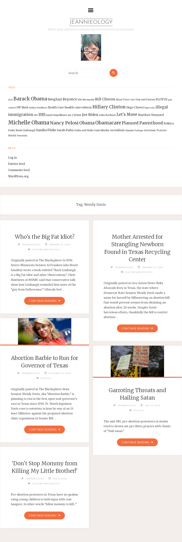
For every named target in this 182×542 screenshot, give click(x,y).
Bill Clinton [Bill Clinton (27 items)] (105, 99)
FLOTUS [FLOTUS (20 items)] (161, 99)
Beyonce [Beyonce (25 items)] (70, 99)
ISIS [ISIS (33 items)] (42, 114)
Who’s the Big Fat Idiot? (44, 236)
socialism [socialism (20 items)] (117, 130)
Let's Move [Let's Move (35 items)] (127, 114)
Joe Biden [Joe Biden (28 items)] (90, 114)
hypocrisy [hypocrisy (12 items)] (149, 107)
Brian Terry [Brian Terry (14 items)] (123, 99)
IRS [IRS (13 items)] (36, 115)
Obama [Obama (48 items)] (87, 123)
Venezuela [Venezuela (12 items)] (22, 135)
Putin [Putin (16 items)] (11, 130)
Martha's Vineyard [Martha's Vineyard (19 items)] (151, 115)
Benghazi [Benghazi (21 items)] (55, 99)
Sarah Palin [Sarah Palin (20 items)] (65, 130)
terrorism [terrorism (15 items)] (150, 130)
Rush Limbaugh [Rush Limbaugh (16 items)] (25, 130)
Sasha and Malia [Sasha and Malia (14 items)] (83, 130)
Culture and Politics (46, 249)
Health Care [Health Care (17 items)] (56, 107)
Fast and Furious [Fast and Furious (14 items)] (145, 99)
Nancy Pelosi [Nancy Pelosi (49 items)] (64, 123)
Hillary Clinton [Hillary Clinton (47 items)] (109, 107)
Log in (12, 157)
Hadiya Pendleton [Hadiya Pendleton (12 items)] (38, 107)
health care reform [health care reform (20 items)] (78, 107)
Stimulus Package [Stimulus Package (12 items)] (134, 130)
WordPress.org (18, 176)
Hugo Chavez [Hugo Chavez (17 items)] (135, 107)
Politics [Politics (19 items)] (169, 123)
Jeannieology (91, 22)
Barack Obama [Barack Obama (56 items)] (30, 99)
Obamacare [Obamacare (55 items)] (108, 123)
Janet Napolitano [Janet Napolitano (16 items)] (56, 115)
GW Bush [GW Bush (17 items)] (22, 107)
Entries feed (16, 164)
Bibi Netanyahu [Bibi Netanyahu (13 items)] (86, 99)
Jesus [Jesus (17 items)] (77, 115)
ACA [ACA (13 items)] (10, 99)
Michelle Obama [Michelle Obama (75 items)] (28, 122)
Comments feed (19, 170)
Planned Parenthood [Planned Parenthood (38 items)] (142, 123)
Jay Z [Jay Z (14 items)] (70, 115)
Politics (46, 378)
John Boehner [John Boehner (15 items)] (107, 115)
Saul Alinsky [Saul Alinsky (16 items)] (101, 130)
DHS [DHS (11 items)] (132, 100)
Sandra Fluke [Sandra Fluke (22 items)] (46, 130)
